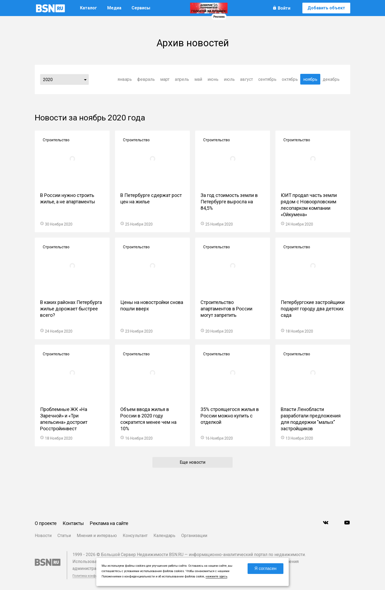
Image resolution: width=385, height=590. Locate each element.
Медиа (114, 7)
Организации (194, 535)
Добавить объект (326, 7)
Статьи (64, 535)
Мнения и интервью (97, 535)
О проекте (46, 523)
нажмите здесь (216, 576)
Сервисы (141, 7)
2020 (48, 79)
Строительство (56, 140)
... (85, 79)
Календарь (164, 535)
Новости (43, 535)
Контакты (73, 523)
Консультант (135, 535)
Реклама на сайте (109, 523)
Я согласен (266, 568)
